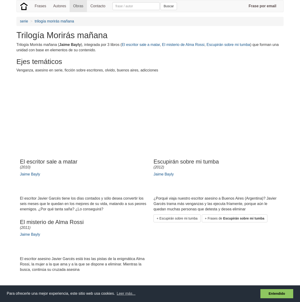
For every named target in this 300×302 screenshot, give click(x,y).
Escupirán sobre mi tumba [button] (178, 218)
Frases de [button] (236, 218)
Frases (40, 6)
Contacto (97, 6)
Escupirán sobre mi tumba (228, 45)
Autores (59, 6)
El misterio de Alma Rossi (183, 45)
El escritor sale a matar (141, 45)
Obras (78, 6)
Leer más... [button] (126, 293)
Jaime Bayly (30, 174)
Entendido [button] (277, 293)
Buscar (169, 6)
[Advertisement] (101, 109)
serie (24, 21)
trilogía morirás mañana (54, 21)
